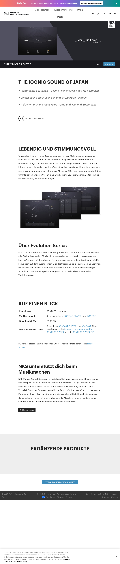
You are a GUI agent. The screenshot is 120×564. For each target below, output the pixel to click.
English (89, 494)
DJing (80, 9)
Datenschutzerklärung (66, 494)
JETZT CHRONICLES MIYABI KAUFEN (60, 482)
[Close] (116, 556)
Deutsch (97, 494)
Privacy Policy (22, 561)
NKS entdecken (27, 410)
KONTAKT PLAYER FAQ (83, 332)
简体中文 (114, 497)
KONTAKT (91, 316)
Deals (60, 16)
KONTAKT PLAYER (72, 316)
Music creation (42, 9)
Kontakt (69, 497)
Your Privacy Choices (53, 497)
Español (105, 497)
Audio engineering (63, 9)
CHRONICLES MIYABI (18, 64)
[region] (60, 556)
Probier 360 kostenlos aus (91, 3)
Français (113, 494)
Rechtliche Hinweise (46, 494)
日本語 (105, 494)
